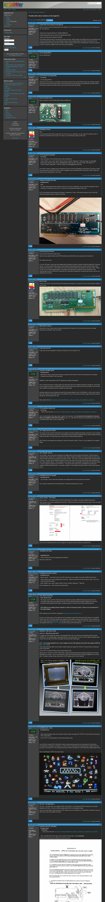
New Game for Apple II (11, 70)
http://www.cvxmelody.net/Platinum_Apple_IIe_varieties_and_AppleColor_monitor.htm (72, 400)
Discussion (36, 12)
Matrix (8, 18)
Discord (9, 19)
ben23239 (32, 453)
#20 (100, 594)
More (25, 77)
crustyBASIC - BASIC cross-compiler (14, 75)
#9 (100, 279)
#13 (100, 406)
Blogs (6, 110)
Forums (9, 9)
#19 (100, 571)
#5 (100, 127)
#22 (100, 726)
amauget (31, 130)
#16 (100, 473)
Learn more (6, 26)
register (34, 19)
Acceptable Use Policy (10, 117)
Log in (29, 19)
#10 (100, 324)
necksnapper (7, 88)
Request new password (11, 47)
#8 (100, 249)
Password (7, 42)
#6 (100, 153)
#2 (100, 51)
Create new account (10, 45)
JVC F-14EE (58, 622)
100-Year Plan (93, 9)
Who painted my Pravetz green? (72, 613)
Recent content (8, 32)
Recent (14, 9)
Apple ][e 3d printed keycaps (11, 102)
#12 (100, 368)
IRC (8, 16)
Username (7, 38)
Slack (8, 23)
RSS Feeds (8, 114)
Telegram (9, 24)
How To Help (86, 9)
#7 (100, 178)
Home (5, 9)
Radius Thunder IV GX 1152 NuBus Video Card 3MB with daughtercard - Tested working (15, 66)
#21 (100, 629)
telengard (7, 91)
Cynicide (31, 25)
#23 (100, 802)
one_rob (31, 826)
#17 (100, 495)
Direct (10, 55)
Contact (99, 9)
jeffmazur (32, 551)
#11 (100, 346)
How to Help (15, 138)
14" (54, 622)
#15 (100, 451)
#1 (100, 23)
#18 (100, 549)
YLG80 (6, 96)
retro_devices (33, 348)
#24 (100, 824)
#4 (100, 96)
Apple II (42, 12)
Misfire (8, 21)
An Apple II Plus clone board (11, 98)
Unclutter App (18, 55)
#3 (100, 73)
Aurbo (6, 104)
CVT (30, 53)
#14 (100, 428)
